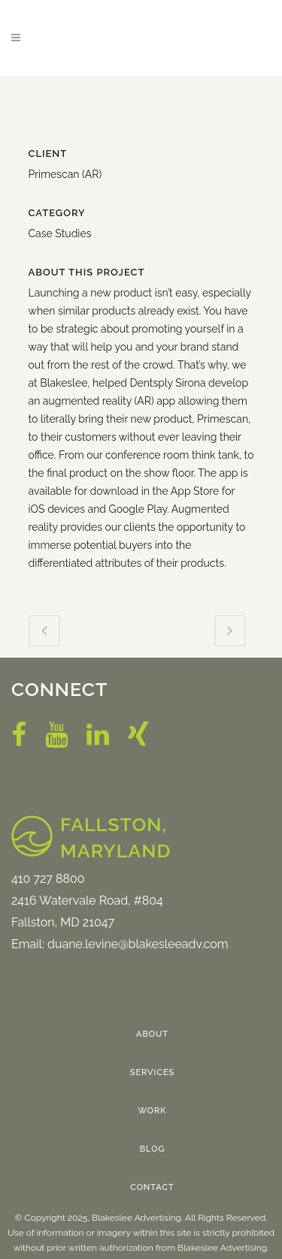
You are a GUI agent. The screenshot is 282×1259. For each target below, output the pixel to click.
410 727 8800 (48, 879)
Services (152, 1072)
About (152, 1034)
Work (152, 1111)
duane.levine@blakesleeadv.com (138, 944)
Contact (152, 1187)
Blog (152, 1149)
